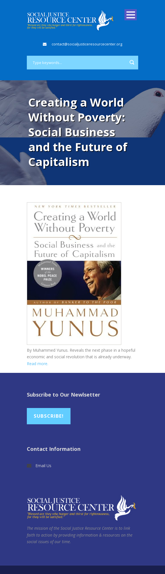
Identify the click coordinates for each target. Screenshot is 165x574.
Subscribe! (49, 416)
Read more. (37, 363)
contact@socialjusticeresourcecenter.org (87, 44)
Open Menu (130, 14)
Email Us (43, 465)
